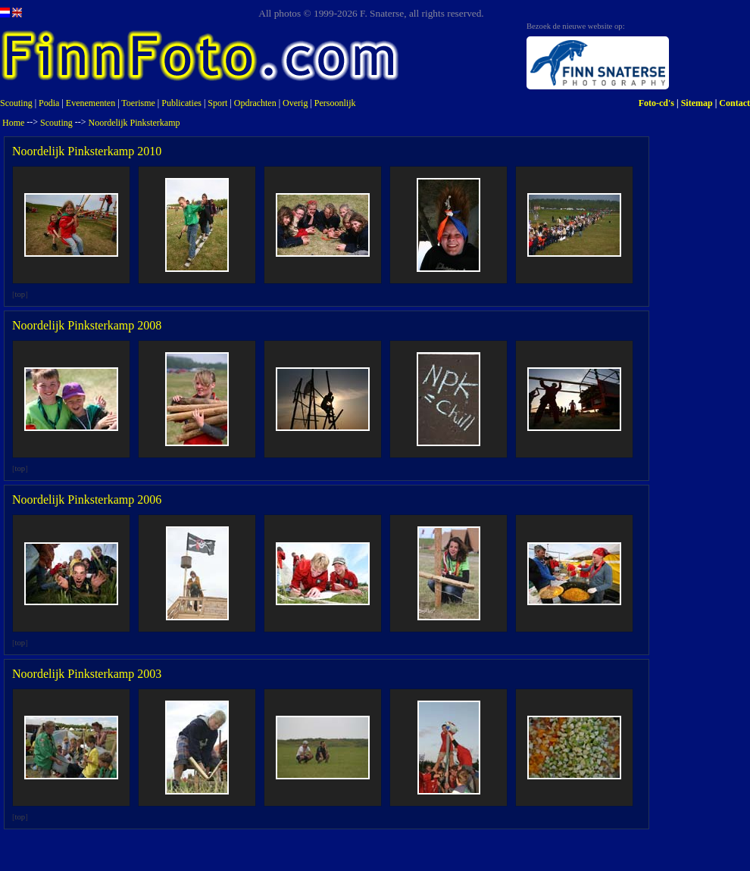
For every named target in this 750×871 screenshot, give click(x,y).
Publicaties (181, 103)
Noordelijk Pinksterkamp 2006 (86, 499)
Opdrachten (255, 103)
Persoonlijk (335, 103)
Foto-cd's (656, 103)
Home (13, 122)
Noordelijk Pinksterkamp (134, 122)
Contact (734, 103)
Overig (295, 103)
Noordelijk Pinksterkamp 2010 (86, 151)
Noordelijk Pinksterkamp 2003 (86, 673)
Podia (49, 103)
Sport (217, 103)
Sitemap (697, 103)
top (20, 294)
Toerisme (138, 103)
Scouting (16, 103)
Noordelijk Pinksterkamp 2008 (86, 325)
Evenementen (90, 103)
